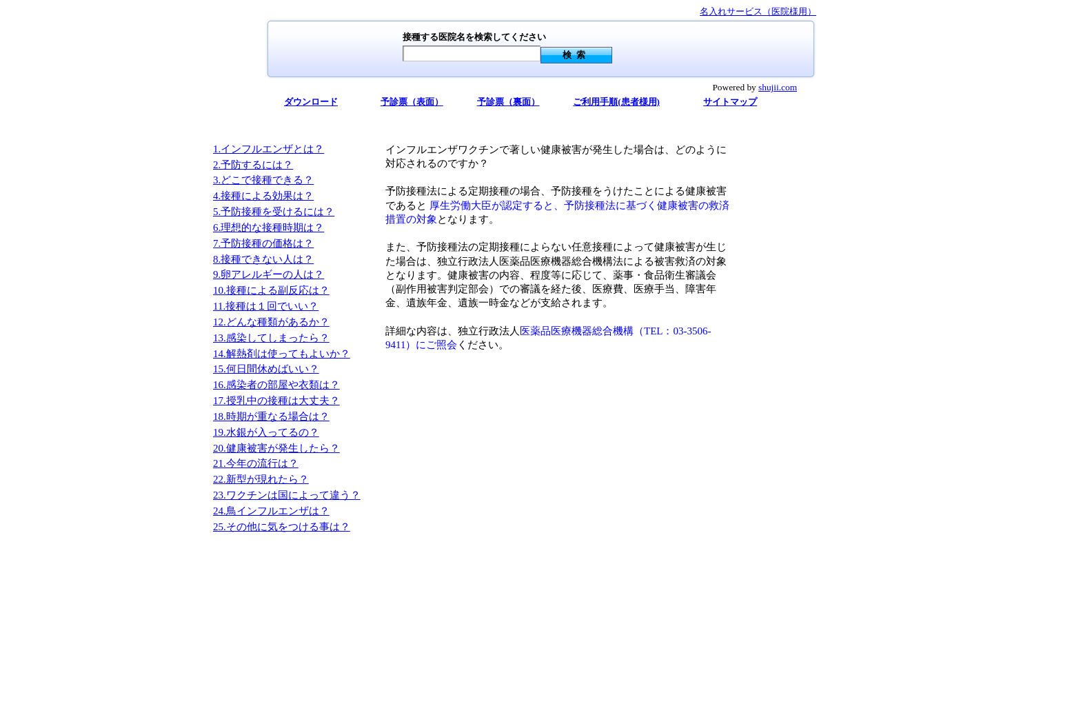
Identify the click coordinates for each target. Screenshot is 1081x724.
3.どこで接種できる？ (263, 179)
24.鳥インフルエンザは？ (271, 510)
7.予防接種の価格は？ (263, 243)
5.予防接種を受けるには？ (273, 211)
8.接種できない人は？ (263, 259)
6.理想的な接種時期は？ (268, 227)
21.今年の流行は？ (256, 463)
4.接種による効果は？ (263, 195)
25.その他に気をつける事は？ (281, 526)
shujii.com (777, 87)
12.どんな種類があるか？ (271, 322)
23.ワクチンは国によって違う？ (287, 495)
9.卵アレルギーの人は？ (268, 274)
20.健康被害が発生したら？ (276, 448)
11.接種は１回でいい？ (266, 306)
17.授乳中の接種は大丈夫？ (276, 400)
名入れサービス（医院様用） (758, 11)
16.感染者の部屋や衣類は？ (276, 384)
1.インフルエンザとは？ (268, 148)
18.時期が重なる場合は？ (271, 416)
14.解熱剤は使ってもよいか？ (281, 353)
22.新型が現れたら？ (261, 479)
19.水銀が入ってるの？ (266, 432)
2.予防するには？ (253, 164)
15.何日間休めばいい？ (266, 368)
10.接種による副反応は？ (271, 290)
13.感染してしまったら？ (271, 337)
